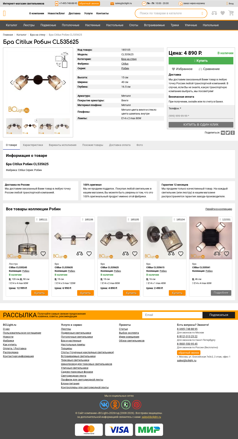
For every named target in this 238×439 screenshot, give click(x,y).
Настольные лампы (73, 344)
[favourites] (43, 256)
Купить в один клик (201, 124)
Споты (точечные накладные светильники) (87, 352)
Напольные (211, 25)
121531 (225, 221)
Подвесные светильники (76, 332)
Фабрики (8, 340)
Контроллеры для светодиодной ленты (85, 387)
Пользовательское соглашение (22, 332)
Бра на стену (129, 59)
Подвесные (48, 25)
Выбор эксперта (129, 332)
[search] (202, 13)
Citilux (124, 63)
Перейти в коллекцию (218, 211)
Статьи (123, 328)
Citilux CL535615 (155, 269)
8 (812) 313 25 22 (187, 336)
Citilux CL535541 (201, 269)
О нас (6, 328)
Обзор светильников (131, 340)
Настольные (114, 25)
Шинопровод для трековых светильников (86, 364)
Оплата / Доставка (14, 348)
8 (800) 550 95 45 (187, 343)
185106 (87, 221)
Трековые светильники (75, 360)
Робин (125, 68)
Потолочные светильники (77, 336)
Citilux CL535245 (18, 269)
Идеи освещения (129, 336)
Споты (133, 25)
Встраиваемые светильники (78, 356)
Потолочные (70, 25)
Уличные (191, 25)
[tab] (11, 145)
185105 (133, 221)
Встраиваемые (154, 25)
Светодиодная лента (73, 375)
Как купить (10, 344)
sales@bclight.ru (123, 3)
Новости (8, 336)
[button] (64, 83)
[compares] (34, 256)
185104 (179, 221)
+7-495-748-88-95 (68, 3)
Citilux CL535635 (64, 269)
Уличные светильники (74, 367)
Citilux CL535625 (110, 269)
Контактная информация (18, 356)
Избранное (182, 69)
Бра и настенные (71, 340)
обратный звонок (89, 3)
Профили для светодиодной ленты (82, 379)
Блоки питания (70, 383)
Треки (175, 25)
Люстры (29, 25)
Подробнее (221, 295)
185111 (41, 221)
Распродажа (10, 352)
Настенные (92, 25)
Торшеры (66, 348)
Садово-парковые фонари (77, 371)
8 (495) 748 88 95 (187, 328)
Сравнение (209, 69)
